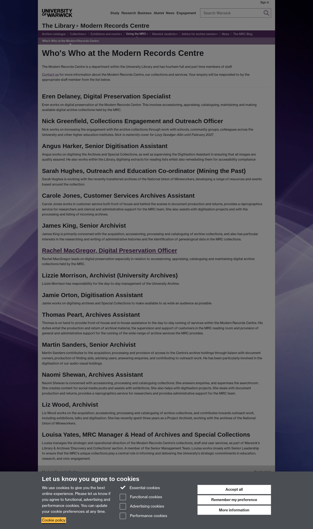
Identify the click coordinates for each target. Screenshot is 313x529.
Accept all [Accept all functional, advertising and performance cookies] (234, 489)
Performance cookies (143, 516)
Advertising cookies (142, 506)
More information (234, 510)
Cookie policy (53, 520)
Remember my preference (234, 499)
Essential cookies (140, 487)
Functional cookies (141, 497)
